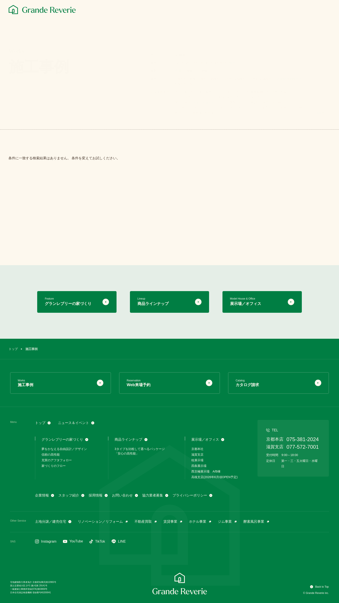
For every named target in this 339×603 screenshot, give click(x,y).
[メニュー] (325, 10)
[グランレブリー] (42, 9)
